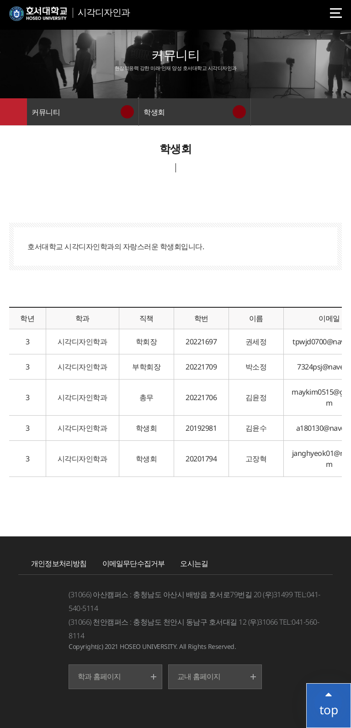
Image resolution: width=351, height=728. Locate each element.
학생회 (154, 112)
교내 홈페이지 (198, 676)
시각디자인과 (104, 12)
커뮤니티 (46, 112)
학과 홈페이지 (99, 676)
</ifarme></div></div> (328, 703)
